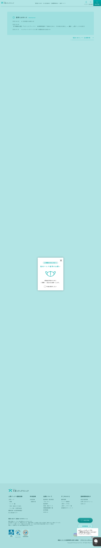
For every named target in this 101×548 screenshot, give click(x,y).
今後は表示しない (50, 286)
